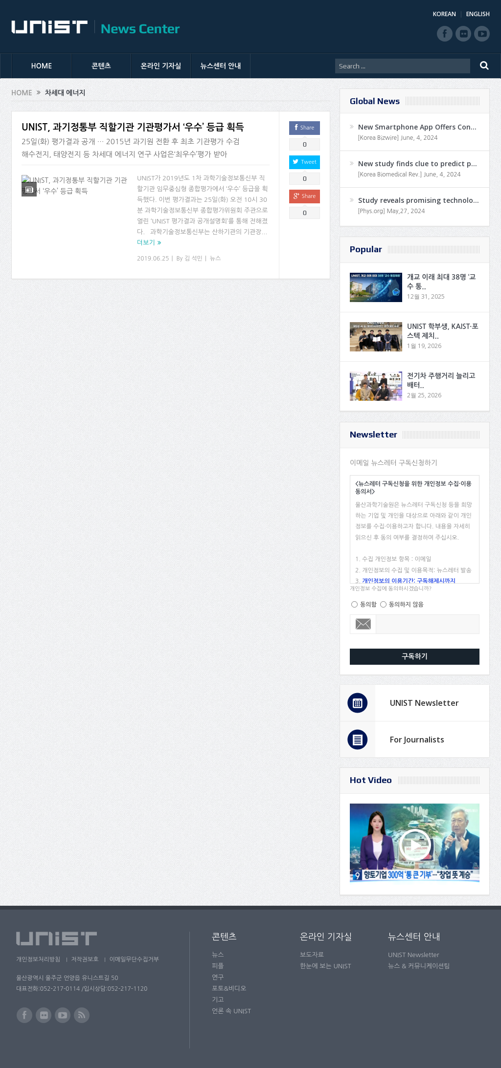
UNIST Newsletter (424, 702)
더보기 (146, 243)
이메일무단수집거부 (137, 959)
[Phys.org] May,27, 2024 (391, 211)
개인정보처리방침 (38, 959)
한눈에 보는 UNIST (325, 966)
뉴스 (215, 259)
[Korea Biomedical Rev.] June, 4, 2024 (409, 174)
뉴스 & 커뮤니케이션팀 (419, 966)
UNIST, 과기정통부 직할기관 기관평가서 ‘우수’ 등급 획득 (133, 127)
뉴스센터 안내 (221, 66)
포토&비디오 (229, 988)
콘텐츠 (101, 66)
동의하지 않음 (406, 605)
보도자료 (312, 955)
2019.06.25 (153, 259)
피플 (218, 966)
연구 (218, 977)
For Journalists (417, 739)
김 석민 (193, 259)
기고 (218, 1000)
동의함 (368, 605)
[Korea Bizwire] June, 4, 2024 (398, 138)
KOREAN (444, 14)
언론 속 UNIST (231, 1011)
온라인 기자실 (161, 66)
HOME (41, 66)
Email (363, 624)
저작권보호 (86, 959)
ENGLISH (478, 14)
